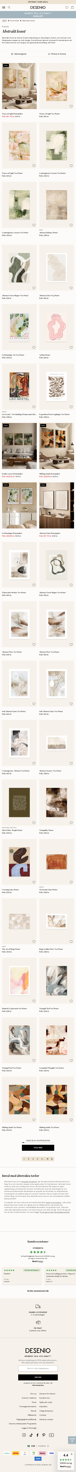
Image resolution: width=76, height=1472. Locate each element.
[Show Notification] (72, 1440)
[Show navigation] (3, 7)
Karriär (34, 1411)
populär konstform (29, 1182)
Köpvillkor (43, 1406)
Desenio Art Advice (47, 1394)
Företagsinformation (28, 1406)
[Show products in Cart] (72, 7)
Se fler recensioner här (38, 1291)
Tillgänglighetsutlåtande (26, 1419)
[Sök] (9, 7)
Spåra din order (45, 1402)
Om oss (33, 1394)
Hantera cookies (46, 1419)
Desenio (45, 1465)
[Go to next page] (52, 1159)
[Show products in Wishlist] (67, 7)
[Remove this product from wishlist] (34, 106)
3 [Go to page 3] (37, 1159)
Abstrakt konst (28, 21)
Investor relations (29, 1398)
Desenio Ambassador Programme (23, 1424)
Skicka (38, 1377)
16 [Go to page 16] (47, 1159)
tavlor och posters (53, 1202)
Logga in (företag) (29, 1428)
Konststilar (14, 21)
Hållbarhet (32, 1415)
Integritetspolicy (46, 1411)
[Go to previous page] (24, 1159)
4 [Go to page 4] (42, 1159)
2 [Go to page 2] (33, 1159)
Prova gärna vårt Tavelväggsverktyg (55, 1212)
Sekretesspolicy (38, 1385)
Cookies (42, 1415)
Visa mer (38, 1148)
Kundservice (44, 1398)
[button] (66, 1461)
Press (34, 1402)
